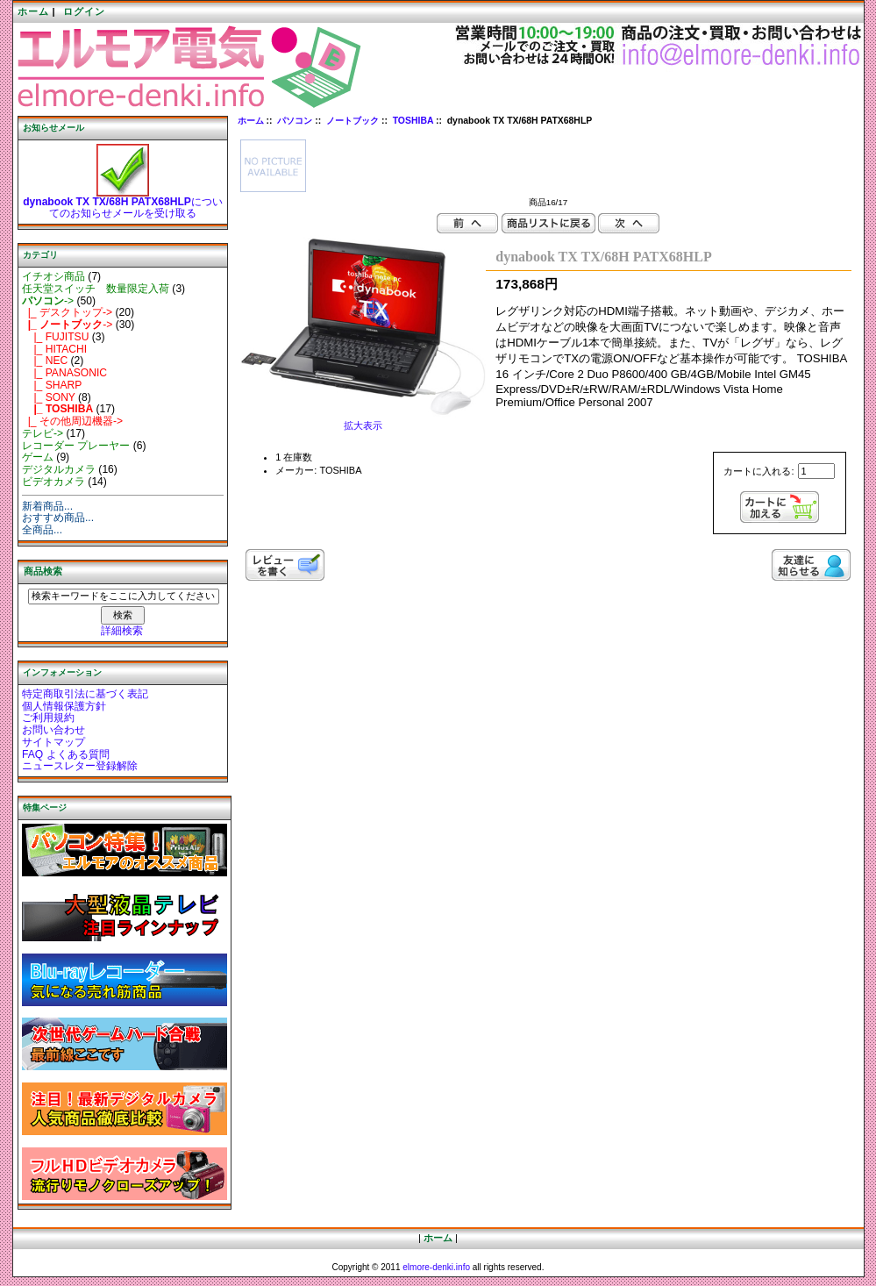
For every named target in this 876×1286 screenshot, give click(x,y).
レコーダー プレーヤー (76, 445)
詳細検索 (122, 631)
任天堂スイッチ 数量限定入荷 (95, 288)
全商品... (42, 530)
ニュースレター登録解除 (80, 766)
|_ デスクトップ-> (67, 312)
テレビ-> (42, 433)
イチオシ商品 (53, 276)
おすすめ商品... (58, 517)
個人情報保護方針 (64, 706)
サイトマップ (53, 742)
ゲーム (37, 457)
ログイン (84, 11)
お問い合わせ (53, 730)
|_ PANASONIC (64, 373)
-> (48, 301)
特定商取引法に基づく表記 (85, 694)
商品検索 (43, 571)
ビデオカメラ (53, 481)
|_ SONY (48, 397)
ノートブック (352, 120)
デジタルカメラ (59, 469)
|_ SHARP (52, 385)
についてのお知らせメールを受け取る (123, 203)
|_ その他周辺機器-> (72, 421)
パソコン (294, 120)
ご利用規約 (48, 717)
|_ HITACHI (54, 349)
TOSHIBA (413, 120)
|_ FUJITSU (55, 337)
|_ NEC (45, 360)
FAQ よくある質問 (66, 754)
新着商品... (47, 506)
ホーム (33, 11)
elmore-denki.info (436, 1267)
